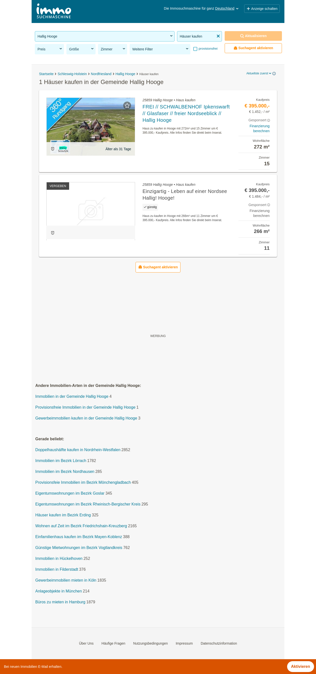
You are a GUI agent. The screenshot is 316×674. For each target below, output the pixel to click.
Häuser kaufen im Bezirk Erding (63, 515)
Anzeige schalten (261, 9)
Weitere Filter (160, 49)
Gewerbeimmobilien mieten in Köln (65, 580)
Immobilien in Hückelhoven (58, 558)
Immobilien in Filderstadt (56, 569)
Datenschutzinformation (219, 643)
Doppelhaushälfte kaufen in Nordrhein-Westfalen (77, 450)
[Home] (54, 11)
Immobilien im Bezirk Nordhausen (64, 471)
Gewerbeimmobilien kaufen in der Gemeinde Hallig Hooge (86, 418)
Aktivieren (300, 666)
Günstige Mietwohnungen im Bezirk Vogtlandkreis (78, 548)
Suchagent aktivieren (253, 48)
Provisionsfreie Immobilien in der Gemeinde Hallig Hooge (85, 407)
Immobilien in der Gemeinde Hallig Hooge (71, 396)
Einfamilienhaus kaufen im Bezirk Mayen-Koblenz (78, 537)
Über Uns (86, 643)
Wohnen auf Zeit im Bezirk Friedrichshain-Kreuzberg (81, 526)
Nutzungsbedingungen (150, 643)
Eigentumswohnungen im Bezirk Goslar (69, 493)
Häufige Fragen (113, 643)
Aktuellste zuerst (259, 73)
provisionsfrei (207, 48)
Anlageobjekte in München (58, 591)
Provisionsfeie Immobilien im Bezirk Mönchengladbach (83, 482)
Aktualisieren (253, 36)
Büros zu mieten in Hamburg (60, 602)
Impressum (184, 643)
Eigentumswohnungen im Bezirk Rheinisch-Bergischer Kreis (87, 504)
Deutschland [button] (227, 8)
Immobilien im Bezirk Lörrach (60, 461)
